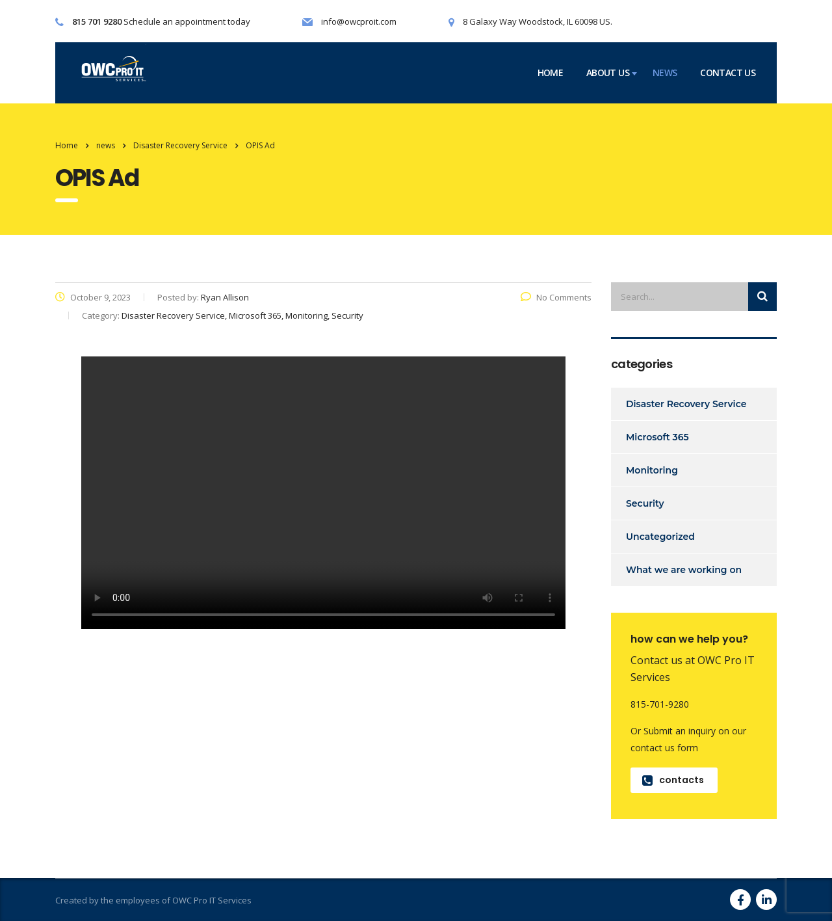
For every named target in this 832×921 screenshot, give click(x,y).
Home (66, 145)
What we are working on (684, 570)
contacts (673, 779)
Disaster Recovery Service (686, 404)
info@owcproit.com (358, 21)
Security (645, 503)
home (550, 72)
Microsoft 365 (657, 437)
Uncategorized (660, 536)
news (665, 72)
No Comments (556, 297)
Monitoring (652, 470)
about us (607, 72)
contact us (727, 72)
